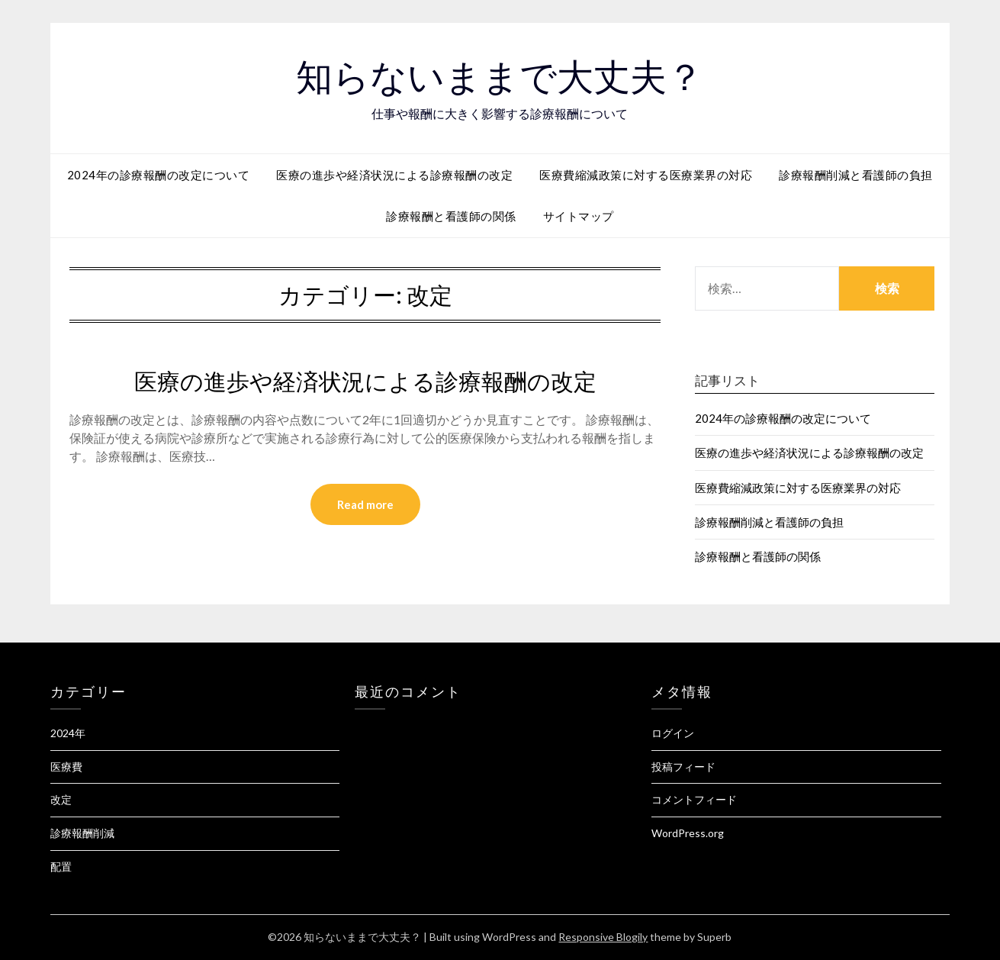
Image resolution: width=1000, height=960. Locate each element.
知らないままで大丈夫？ (499, 77)
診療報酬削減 (82, 832)
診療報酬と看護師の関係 (451, 216)
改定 (61, 799)
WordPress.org (687, 832)
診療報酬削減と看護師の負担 (856, 175)
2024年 (67, 732)
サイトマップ (578, 216)
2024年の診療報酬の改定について (158, 175)
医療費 (66, 766)
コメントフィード (694, 799)
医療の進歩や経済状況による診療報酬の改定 (394, 175)
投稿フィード (683, 766)
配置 (61, 866)
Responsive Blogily (603, 936)
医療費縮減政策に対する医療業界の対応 (645, 175)
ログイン (672, 732)
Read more (365, 504)
